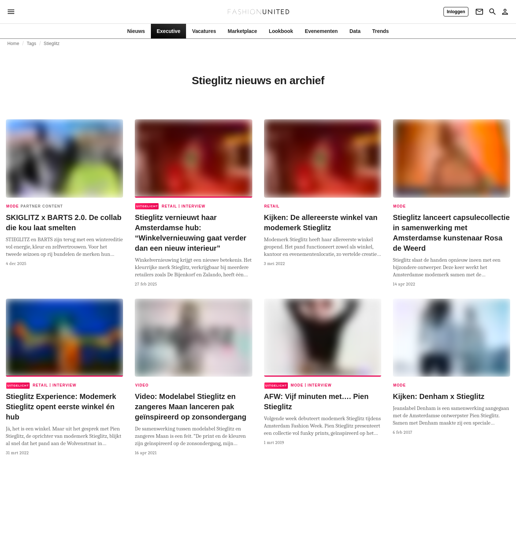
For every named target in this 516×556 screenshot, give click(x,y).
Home (13, 43)
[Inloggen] (455, 11)
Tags (31, 43)
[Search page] (492, 11)
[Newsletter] (479, 11)
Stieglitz (51, 43)
